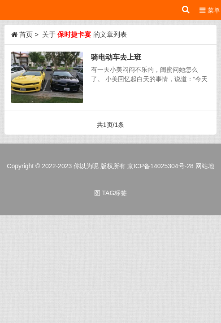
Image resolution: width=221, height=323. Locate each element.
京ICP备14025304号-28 (160, 166)
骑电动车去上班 (116, 57)
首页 (26, 34)
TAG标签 (114, 192)
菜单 (209, 10)
